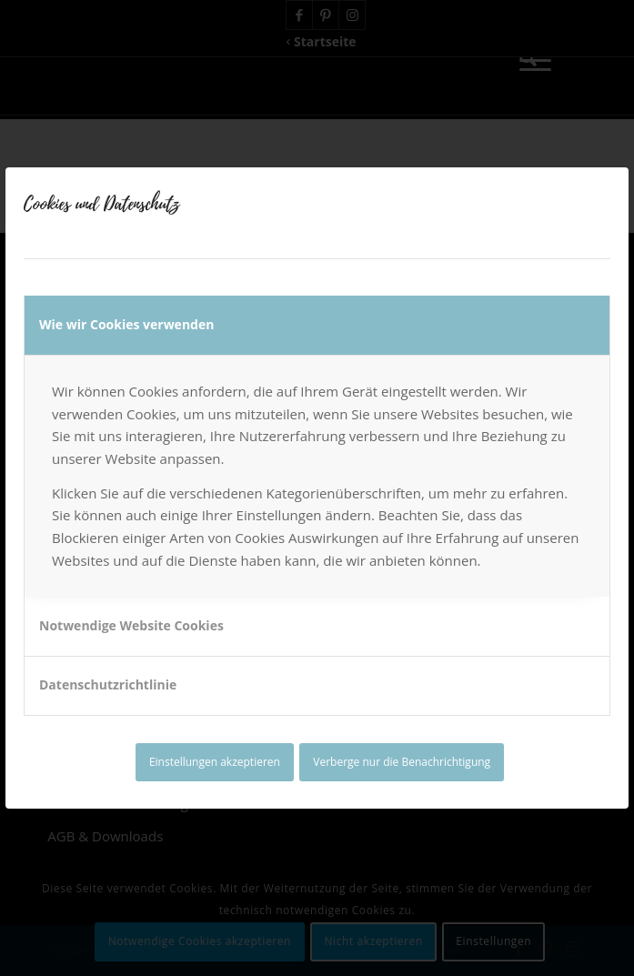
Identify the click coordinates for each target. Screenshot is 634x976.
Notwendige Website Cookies (131, 625)
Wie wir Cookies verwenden (126, 324)
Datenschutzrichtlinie (107, 684)
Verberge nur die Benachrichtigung (401, 762)
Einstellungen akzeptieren (214, 762)
